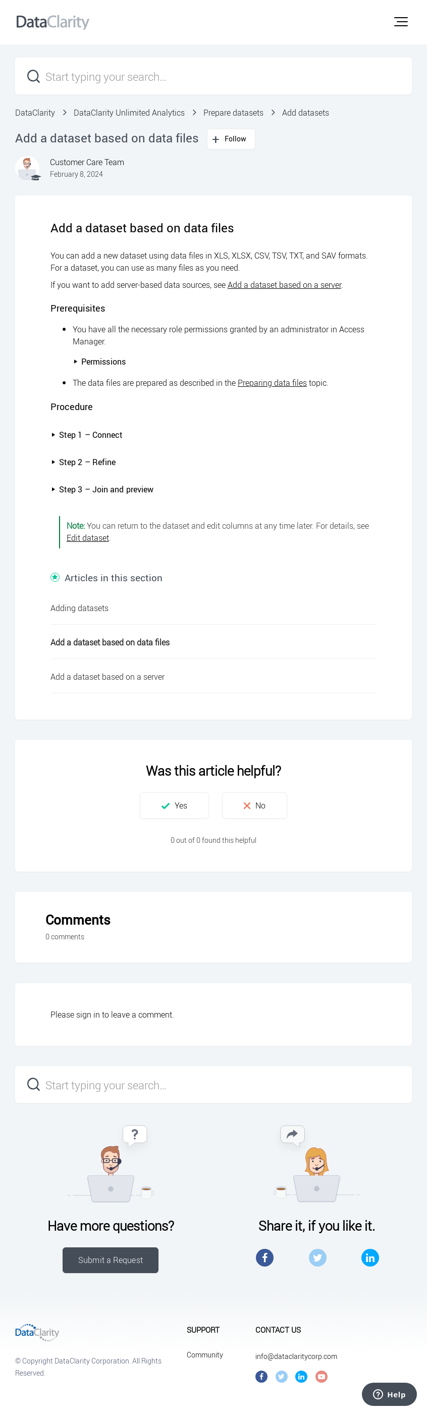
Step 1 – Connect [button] (87, 434)
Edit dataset (88, 537)
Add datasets (305, 112)
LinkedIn (370, 1258)
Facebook (265, 1258)
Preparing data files (272, 382)
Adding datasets (79, 608)
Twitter (318, 1258)
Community (205, 1354)
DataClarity (35, 112)
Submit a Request (110, 1260)
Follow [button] (236, 138)
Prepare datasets (233, 112)
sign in (88, 1014)
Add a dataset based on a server (284, 284)
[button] (401, 21)
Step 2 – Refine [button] (83, 462)
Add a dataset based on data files (110, 642)
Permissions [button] (99, 361)
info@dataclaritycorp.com (296, 1356)
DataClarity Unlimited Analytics (129, 112)
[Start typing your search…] (213, 76)
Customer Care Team (87, 162)
